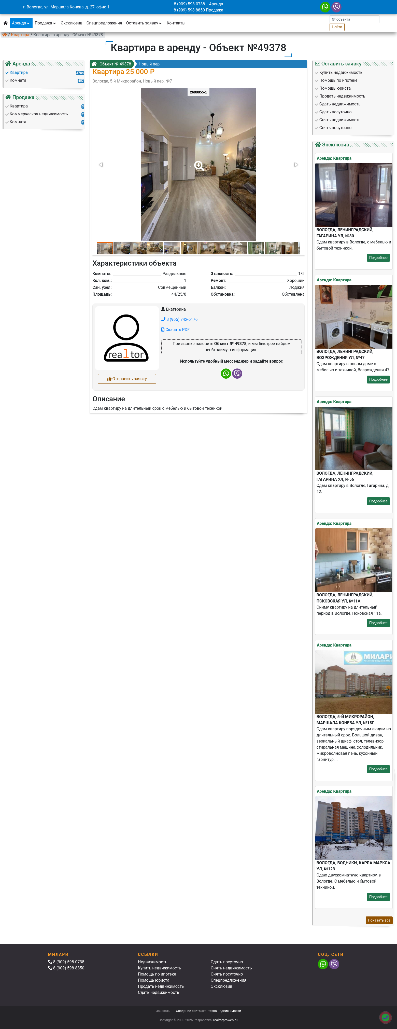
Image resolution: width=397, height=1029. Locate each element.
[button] (198, 162)
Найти (337, 27)
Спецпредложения (104, 23)
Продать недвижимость (161, 986)
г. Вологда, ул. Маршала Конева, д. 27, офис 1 (66, 7)
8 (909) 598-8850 (189, 10)
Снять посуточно (227, 974)
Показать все (379, 920)
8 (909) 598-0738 (189, 4)
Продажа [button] (45, 23)
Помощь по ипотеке (157, 974)
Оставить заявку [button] (144, 23)
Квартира (20, 34)
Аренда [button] (21, 23)
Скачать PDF (175, 329)
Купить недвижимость (159, 968)
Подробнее (378, 258)
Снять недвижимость (231, 968)
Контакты (176, 23)
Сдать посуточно (227, 961)
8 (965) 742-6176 (179, 319)
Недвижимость (152, 961)
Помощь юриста (153, 980)
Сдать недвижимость (158, 992)
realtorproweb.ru (225, 1020)
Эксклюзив (71, 23)
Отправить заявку (127, 378)
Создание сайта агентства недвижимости (208, 1011)
